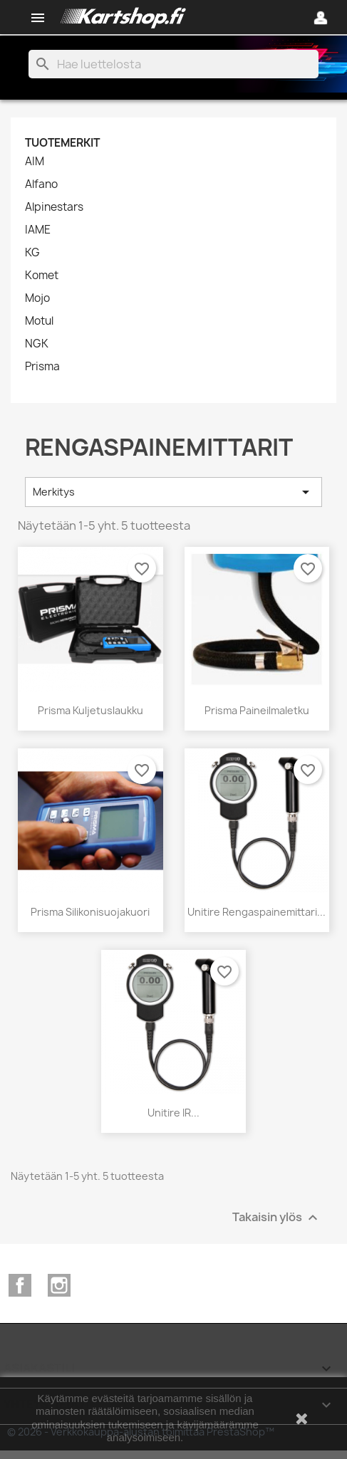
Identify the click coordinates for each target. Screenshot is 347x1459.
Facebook (20, 1285)
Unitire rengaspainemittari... (256, 912)
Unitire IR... (173, 1112)
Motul (39, 321)
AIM (34, 162)
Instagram (59, 1285)
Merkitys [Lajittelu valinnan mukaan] (173, 492)
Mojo (37, 298)
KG (32, 253)
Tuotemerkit (62, 142)
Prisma (42, 367)
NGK (36, 344)
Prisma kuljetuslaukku (90, 710)
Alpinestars (54, 207)
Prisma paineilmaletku (256, 710)
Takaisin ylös (276, 1218)
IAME (38, 230)
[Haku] (173, 64)
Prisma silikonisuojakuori (90, 912)
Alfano (41, 184)
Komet (41, 275)
